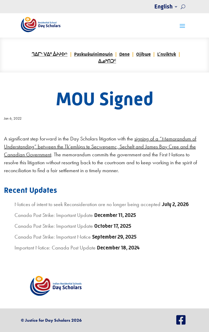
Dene (124, 54)
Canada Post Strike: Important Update (54, 215)
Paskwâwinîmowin (93, 54)
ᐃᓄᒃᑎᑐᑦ (107, 61)
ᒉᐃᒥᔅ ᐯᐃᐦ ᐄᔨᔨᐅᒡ (50, 54)
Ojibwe (143, 54)
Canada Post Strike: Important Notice (53, 236)
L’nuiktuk (166, 54)
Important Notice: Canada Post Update (55, 247)
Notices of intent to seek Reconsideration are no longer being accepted (87, 204)
